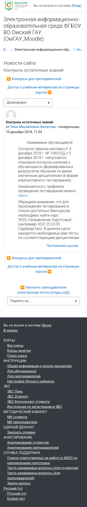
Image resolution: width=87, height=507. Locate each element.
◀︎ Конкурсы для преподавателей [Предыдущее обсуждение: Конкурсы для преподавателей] (34, 79)
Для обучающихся (21, 371)
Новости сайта (80, 49)
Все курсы (15, 345)
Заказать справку (21, 432)
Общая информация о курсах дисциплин (39, 366)
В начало (6, 49)
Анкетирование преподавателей (33, 448)
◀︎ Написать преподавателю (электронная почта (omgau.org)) (43, 290)
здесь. (23, 195)
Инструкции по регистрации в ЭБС (34, 407)
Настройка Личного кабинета (30, 381)
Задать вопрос (19, 483)
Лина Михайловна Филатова (33, 127)
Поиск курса (17, 356)
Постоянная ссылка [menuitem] (62, 246)
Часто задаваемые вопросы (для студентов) (42, 468)
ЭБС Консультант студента (28, 402)
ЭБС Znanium (17, 396)
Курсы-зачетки (19, 351)
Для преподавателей (24, 376)
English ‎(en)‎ (16, 499)
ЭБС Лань (15, 391)
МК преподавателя (22, 422)
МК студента (17, 417)
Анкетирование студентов (28, 442)
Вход (76, 5)
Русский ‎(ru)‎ (13, 488)
